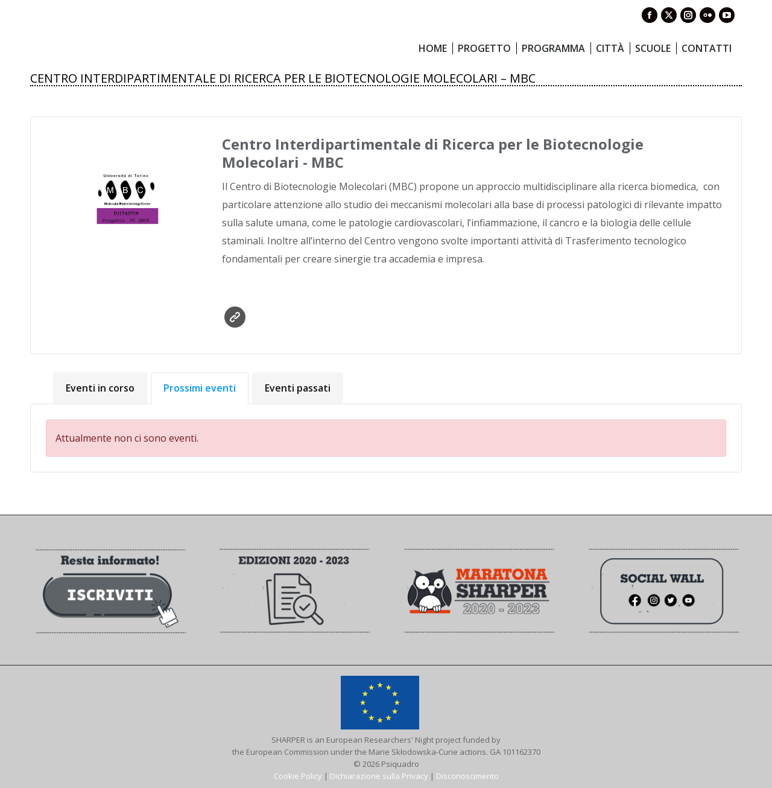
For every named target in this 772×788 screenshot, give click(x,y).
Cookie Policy (298, 776)
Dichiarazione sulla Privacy (379, 776)
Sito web (234, 317)
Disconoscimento (467, 776)
